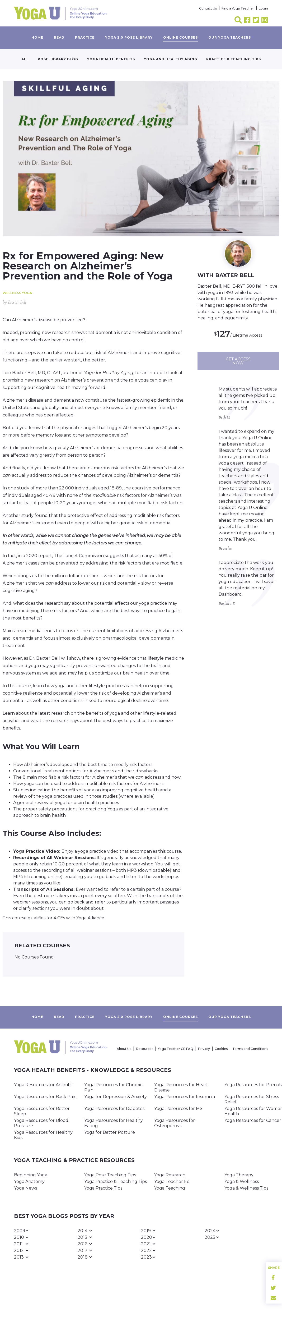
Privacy (204, 1049)
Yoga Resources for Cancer (252, 1120)
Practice (85, 37)
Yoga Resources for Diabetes (114, 1108)
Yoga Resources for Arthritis (43, 1084)
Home (37, 37)
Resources (144, 1049)
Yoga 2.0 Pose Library (129, 37)
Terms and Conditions (250, 1049)
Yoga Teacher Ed (172, 1181)
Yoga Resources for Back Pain (45, 1096)
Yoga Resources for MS (178, 1108)
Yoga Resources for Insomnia (184, 1096)
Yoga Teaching (169, 1188)
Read (59, 37)
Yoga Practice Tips (103, 1188)
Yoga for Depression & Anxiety (115, 1096)
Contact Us (208, 8)
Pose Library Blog (58, 59)
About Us (124, 1049)
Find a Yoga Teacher (238, 8)
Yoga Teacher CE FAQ (175, 1049)
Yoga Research (169, 1174)
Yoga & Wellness (241, 1181)
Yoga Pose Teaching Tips (110, 1174)
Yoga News (25, 1188)
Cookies (221, 1049)
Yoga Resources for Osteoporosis (174, 1123)
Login (263, 8)
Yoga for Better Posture (109, 1132)
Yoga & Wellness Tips (246, 1188)
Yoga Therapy (238, 1174)
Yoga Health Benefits (111, 59)
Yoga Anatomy (29, 1181)
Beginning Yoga (30, 1174)
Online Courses (180, 37)
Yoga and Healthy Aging (170, 59)
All (25, 59)
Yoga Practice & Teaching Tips (115, 1181)
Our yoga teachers (229, 37)
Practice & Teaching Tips (233, 59)
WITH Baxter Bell (226, 275)
